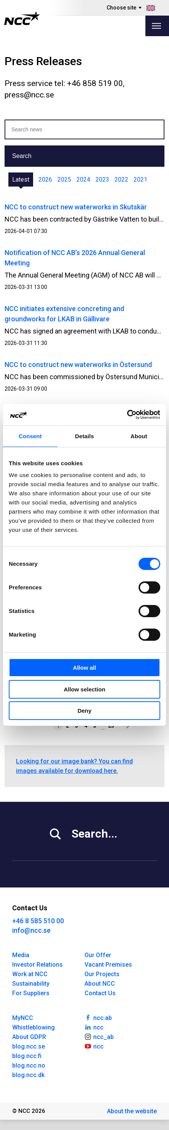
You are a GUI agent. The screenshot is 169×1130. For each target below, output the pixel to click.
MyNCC (22, 1017)
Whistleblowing (33, 1027)
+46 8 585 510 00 (38, 921)
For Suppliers (30, 993)
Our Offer (97, 955)
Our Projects (102, 974)
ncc (94, 1027)
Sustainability (30, 983)
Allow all (84, 667)
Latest (20, 179)
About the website (132, 1111)
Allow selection (84, 689)
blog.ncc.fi (26, 1056)
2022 (121, 179)
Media (20, 955)
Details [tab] (84, 436)
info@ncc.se (31, 930)
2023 (102, 179)
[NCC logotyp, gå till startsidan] (22, 18)
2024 (83, 179)
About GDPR (29, 1037)
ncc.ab (98, 1017)
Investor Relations (37, 964)
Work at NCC (30, 974)
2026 (45, 179)
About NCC (99, 983)
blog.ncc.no (28, 1065)
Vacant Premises (108, 964)
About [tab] (139, 436)
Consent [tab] (30, 436)
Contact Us (100, 993)
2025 (64, 179)
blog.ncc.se (28, 1046)
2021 (140, 179)
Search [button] (22, 156)
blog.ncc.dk (28, 1075)
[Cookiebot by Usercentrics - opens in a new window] (127, 415)
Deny (85, 710)
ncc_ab (99, 1036)
